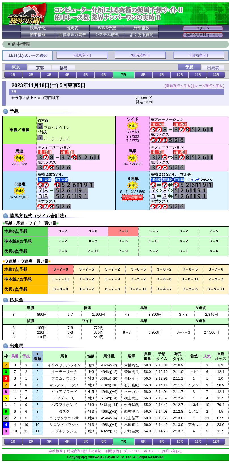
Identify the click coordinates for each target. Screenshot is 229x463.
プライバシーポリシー (140, 451)
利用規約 (112, 451)
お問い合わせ (172, 451)
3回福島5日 (199, 55)
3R (49, 75)
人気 (207, 356)
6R (103, 75)
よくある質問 (141, 34)
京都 (40, 68)
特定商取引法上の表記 (84, 451)
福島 (63, 68)
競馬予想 (38, 28)
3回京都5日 (140, 55)
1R (13, 75)
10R (180, 75)
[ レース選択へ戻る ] (208, 86)
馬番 (14, 356)
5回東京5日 (82, 55)
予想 (26, 356)
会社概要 (56, 451)
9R (161, 75)
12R (216, 75)
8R (143, 75)
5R (85, 75)
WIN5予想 (107, 28)
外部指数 (141, 28)
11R (198, 75)
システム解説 (107, 34)
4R (67, 75)
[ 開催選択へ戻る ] (178, 86)
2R (31, 75)
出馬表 (72, 28)
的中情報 (38, 34)
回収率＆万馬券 (72, 34)
